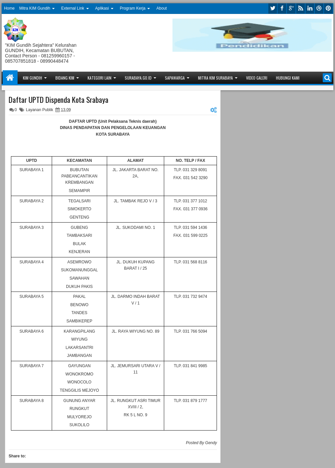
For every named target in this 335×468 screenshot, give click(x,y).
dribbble (319, 8)
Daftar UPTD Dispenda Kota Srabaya (58, 99)
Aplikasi (102, 8)
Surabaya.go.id (138, 78)
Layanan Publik (39, 109)
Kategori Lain (99, 78)
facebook (282, 8)
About (162, 8)
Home (9, 8)
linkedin (309, 8)
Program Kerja (132, 8)
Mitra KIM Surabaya (215, 78)
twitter (272, 8)
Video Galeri (256, 78)
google (291, 8)
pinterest (328, 8)
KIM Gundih (32, 78)
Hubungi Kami (288, 78)
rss (300, 8)
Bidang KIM (64, 78)
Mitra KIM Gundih (34, 8)
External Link (72, 8)
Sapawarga (175, 78)
